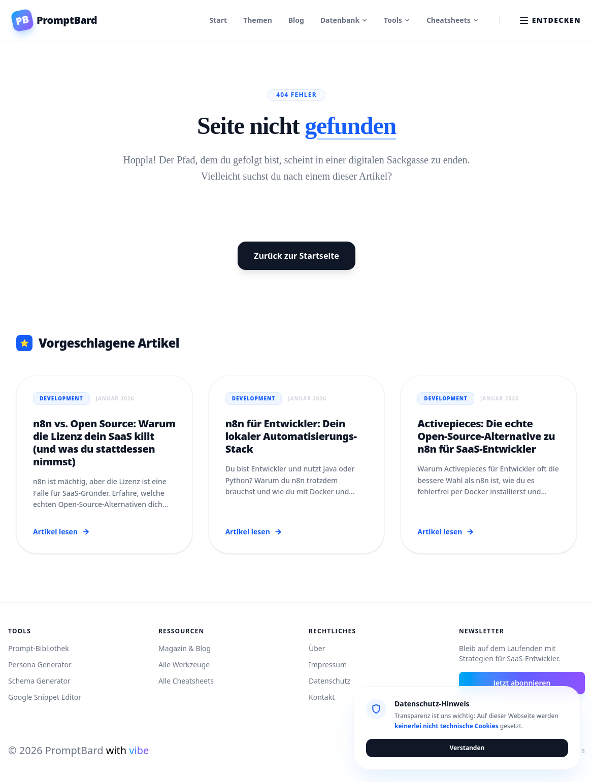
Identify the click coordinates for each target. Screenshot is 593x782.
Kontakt (322, 697)
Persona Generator (40, 664)
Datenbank (344, 20)
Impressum (328, 664)
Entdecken (550, 20)
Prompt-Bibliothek (38, 648)
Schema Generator (39, 681)
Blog (296, 20)
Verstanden (467, 747)
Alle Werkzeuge (184, 664)
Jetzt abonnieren (522, 683)
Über (317, 648)
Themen (257, 20)
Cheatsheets (452, 20)
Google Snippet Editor (44, 697)
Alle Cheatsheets (186, 681)
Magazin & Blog (184, 648)
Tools (397, 20)
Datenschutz (329, 681)
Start (218, 20)
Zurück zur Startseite (296, 255)
